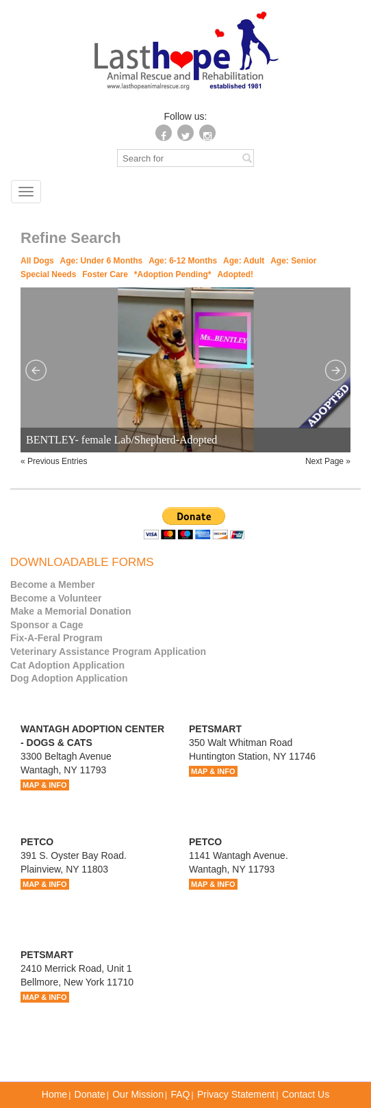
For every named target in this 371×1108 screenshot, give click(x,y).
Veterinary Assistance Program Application (108, 651)
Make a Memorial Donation (70, 611)
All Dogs (37, 261)
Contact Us (305, 1094)
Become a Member (52, 584)
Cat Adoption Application (67, 665)
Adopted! (235, 274)
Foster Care (105, 274)
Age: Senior (293, 261)
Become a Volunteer (56, 598)
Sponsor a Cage (47, 624)
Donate (90, 1094)
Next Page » (327, 461)
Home (54, 1094)
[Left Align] (247, 157)
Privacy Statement (236, 1094)
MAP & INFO (45, 785)
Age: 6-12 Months (183, 261)
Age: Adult (243, 261)
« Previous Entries (54, 461)
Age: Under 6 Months (101, 261)
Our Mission (138, 1094)
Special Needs (48, 274)
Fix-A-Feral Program (56, 637)
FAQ (180, 1094)
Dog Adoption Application (69, 678)
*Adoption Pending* (173, 274)
